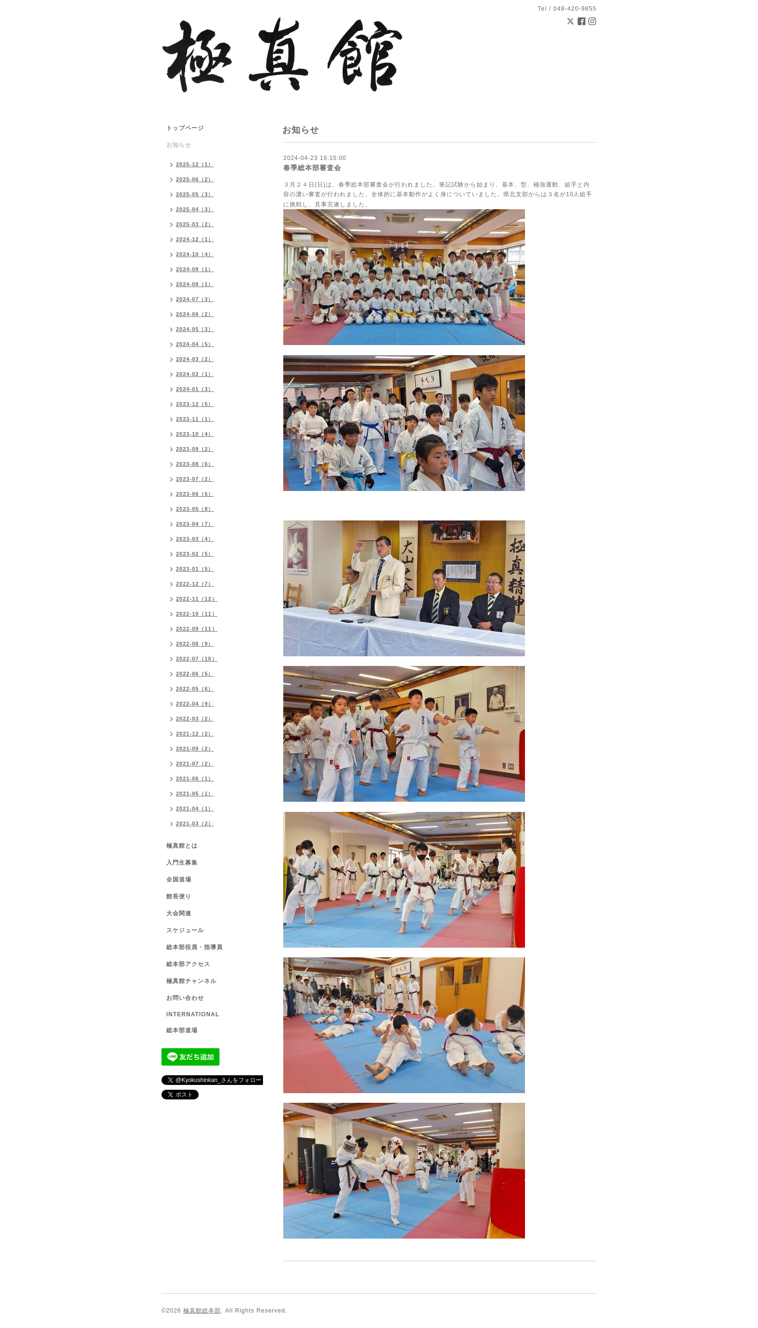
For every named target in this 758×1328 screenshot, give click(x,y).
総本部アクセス (188, 964)
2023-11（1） (195, 419)
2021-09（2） (195, 748)
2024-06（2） (195, 314)
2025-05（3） (195, 194)
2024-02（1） (195, 374)
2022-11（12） (197, 599)
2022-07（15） (197, 659)
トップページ (185, 128)
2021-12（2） (195, 733)
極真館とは (182, 845)
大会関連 (178, 913)
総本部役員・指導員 (194, 947)
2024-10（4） (195, 254)
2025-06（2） (195, 179)
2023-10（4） (195, 434)
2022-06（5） (195, 674)
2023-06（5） (195, 494)
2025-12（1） (195, 164)
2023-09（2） (195, 449)
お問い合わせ (185, 998)
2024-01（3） (195, 389)
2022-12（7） (195, 584)
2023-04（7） (195, 524)
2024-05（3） (195, 329)
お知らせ (178, 145)
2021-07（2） (195, 763)
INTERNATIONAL (192, 1014)
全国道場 (178, 879)
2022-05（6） (195, 689)
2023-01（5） (195, 569)
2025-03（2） (195, 224)
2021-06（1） (195, 778)
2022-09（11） (197, 629)
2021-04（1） (195, 808)
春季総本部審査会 (312, 168)
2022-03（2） (195, 719)
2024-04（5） (195, 344)
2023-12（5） (195, 404)
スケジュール (185, 930)
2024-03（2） (195, 359)
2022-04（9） (195, 704)
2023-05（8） (195, 509)
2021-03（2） (195, 823)
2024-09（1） (195, 269)
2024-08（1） (195, 284)
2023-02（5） (195, 554)
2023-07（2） (195, 479)
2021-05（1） (195, 793)
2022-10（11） (197, 614)
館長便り (178, 896)
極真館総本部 (202, 1310)
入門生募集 (182, 862)
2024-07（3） (195, 299)
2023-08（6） (195, 464)
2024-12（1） (195, 239)
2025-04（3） (195, 209)
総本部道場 (182, 1030)
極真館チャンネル (191, 981)
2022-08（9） (195, 644)
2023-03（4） (195, 539)
